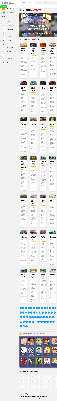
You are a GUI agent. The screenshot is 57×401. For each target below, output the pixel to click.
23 (43, 312)
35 (41, 317)
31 (29, 317)
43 (30, 321)
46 (38, 321)
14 (55, 308)
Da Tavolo (7, 47)
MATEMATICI (47, 361)
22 (40, 312)
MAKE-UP (24, 341)
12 (50, 308)
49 (47, 321)
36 (44, 317)
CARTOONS (39, 341)
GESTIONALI (39, 351)
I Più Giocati (8, 9)
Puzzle (6, 55)
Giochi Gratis (24, 3)
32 (32, 317)
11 (47, 308)
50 (50, 321)
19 (31, 312)
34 (38, 317)
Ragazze (7, 58)
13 (52, 308)
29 (24, 317)
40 (21, 321)
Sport (6, 62)
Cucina (6, 40)
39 (53, 317)
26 (52, 312)
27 (55, 312)
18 (28, 312)
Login (3, 6)
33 (35, 317)
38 (50, 317)
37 (47, 317)
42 (26, 321)
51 (53, 321)
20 (34, 312)
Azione (6, 25)
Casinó (6, 36)
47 (41, 321)
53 (23, 326)
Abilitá (6, 22)
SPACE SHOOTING (31, 351)
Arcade (6, 33)
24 (46, 312)
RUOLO (31, 361)
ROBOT (24, 361)
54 (26, 326)
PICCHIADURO (31, 341)
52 (20, 326)
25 (49, 312)
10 (44, 308)
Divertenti (7, 44)
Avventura (7, 29)
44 (33, 321)
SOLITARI (24, 351)
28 (21, 317)
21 (37, 312)
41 (23, 321)
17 (26, 312)
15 (20, 312)
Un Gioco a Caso (7, 14)
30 (27, 317)
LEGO (47, 341)
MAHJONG (47, 351)
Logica (6, 51)
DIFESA (39, 361)
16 (23, 312)
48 (44, 321)
